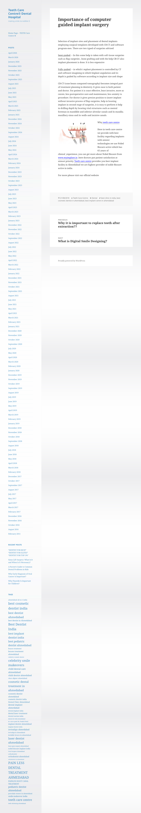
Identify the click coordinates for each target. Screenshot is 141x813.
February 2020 (14, 366)
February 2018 (14, 472)
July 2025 (12, 88)
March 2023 (13, 212)
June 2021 (12, 304)
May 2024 (12, 150)
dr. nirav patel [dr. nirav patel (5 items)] (12, 721)
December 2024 (14, 119)
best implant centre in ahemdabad (99, 200)
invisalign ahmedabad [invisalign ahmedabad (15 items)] (18, 729)
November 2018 (15, 432)
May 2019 (12, 406)
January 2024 (13, 167)
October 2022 (13, 234)
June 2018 (12, 454)
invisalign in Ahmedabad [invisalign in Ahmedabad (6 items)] (16, 732)
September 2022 (15, 238)
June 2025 (12, 92)
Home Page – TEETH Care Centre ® (19, 34)
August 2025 (13, 84)
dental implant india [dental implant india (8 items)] (15, 711)
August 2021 (13, 295)
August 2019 (13, 392)
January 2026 (13, 62)
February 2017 (14, 512)
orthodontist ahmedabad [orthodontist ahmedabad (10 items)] (18, 756)
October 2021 (13, 287)
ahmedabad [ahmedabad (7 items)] (12, 600)
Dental (94, 198)
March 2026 (13, 57)
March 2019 (13, 415)
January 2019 (13, 423)
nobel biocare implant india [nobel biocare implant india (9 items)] (19, 748)
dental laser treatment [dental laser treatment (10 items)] (17, 713)
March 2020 (13, 362)
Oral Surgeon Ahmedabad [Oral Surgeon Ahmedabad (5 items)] (16, 751)
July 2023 (12, 194)
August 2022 (13, 242)
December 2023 (14, 172)
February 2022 (14, 269)
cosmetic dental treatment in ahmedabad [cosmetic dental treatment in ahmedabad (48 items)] (18, 686)
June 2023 (12, 198)
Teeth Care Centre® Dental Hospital (19, 13)
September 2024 (15, 132)
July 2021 (12, 300)
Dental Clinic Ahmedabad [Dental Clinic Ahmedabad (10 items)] (19, 702)
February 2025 (14, 110)
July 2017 (12, 494)
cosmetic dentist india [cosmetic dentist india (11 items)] (17, 699)
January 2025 (13, 114)
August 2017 (13, 490)
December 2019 (14, 375)
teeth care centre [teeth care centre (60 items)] (20, 800)
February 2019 (14, 419)
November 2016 (15, 520)
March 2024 (13, 159)
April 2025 (12, 101)
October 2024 (13, 128)
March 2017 (13, 507)
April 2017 (12, 503)
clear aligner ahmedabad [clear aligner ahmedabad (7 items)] (17, 678)
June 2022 (12, 251)
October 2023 (13, 181)
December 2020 (14, 331)
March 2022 (13, 264)
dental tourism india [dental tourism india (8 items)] (15, 716)
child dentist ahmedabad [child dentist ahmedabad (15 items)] (20, 675)
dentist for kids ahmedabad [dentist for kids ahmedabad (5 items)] (16, 719)
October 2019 (13, 384)
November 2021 (15, 282)
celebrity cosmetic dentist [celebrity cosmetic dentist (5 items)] (16, 657)
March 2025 (13, 106)
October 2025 (13, 75)
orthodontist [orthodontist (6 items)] (12, 754)
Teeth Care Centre (80, 198)
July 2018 (12, 450)
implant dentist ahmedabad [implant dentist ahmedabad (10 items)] (20, 724)
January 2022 (13, 273)
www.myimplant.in (67, 157)
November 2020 (15, 335)
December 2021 (14, 278)
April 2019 (12, 410)
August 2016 (13, 529)
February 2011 (14, 534)
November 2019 (15, 379)
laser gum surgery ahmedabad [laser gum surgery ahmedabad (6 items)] (18, 746)
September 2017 (15, 485)
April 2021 (12, 313)
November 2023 (15, 176)
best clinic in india (108, 198)
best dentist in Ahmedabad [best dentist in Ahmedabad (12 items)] (20, 620)
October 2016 (13, 525)
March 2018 (13, 467)
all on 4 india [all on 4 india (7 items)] (22, 600)
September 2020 (15, 344)
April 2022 (12, 260)
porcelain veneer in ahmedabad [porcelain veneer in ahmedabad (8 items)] (20, 793)
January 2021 (13, 326)
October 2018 (13, 437)
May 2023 (12, 203)
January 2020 (13, 370)
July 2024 (12, 141)
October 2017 (13, 481)
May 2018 (12, 459)
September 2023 (15, 185)
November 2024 (15, 123)
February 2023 (14, 216)
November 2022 (15, 229)
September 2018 (15, 441)
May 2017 (12, 498)
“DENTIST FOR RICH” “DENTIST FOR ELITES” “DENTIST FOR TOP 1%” (18, 553)
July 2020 (12, 348)
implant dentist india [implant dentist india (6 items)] (15, 727)
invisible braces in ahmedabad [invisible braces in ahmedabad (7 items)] (19, 735)
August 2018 (13, 445)
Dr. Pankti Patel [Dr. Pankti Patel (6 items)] (23, 721)
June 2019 (12, 401)
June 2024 (12, 145)
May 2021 (12, 309)
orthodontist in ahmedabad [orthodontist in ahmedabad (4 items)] (16, 759)
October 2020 (13, 340)
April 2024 (12, 154)
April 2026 (12, 53)
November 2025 (15, 70)
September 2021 (15, 291)
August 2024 (13, 137)
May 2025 (12, 97)
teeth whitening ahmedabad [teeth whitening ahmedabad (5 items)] (17, 803)
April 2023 (12, 207)
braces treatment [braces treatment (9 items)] (14, 648)
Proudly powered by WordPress (71, 261)
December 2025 (14, 66)
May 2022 (12, 256)
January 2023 (13, 220)
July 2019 (12, 397)
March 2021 (13, 317)
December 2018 (14, 428)
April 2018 (12, 463)
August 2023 (13, 189)
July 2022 (12, 247)
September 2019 (15, 388)
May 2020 (12, 353)
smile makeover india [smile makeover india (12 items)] (17, 796)
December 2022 (14, 225)
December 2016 (14, 516)
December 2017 (14, 476)
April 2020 (12, 357)
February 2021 (14, 322)
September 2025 (15, 79)
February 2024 (14, 163)
